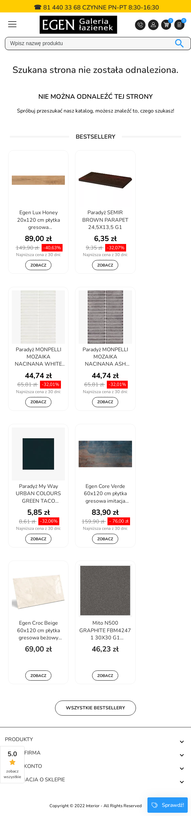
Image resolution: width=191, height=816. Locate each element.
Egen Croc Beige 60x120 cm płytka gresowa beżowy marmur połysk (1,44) (38, 630)
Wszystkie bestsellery (95, 708)
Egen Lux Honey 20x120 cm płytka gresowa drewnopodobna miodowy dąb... (38, 220)
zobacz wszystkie (12, 774)
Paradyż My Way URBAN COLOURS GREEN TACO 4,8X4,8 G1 (38, 494)
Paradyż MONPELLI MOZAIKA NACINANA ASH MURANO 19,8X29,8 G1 (105, 357)
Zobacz (38, 265)
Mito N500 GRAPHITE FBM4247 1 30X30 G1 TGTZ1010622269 (105, 630)
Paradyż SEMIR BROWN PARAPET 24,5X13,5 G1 (105, 220)
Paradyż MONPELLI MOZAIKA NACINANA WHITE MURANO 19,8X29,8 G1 (38, 357)
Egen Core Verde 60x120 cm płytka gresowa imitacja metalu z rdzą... (105, 494)
